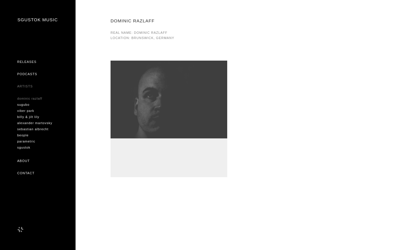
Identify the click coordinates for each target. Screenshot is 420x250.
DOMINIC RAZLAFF (29, 98)
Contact (25, 173)
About (23, 161)
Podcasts (27, 74)
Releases (26, 62)
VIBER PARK (25, 110)
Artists (25, 86)
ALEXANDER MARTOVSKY (34, 123)
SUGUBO (23, 104)
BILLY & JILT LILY (28, 117)
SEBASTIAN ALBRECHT (32, 129)
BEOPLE (23, 135)
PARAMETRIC (26, 141)
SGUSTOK (23, 147)
